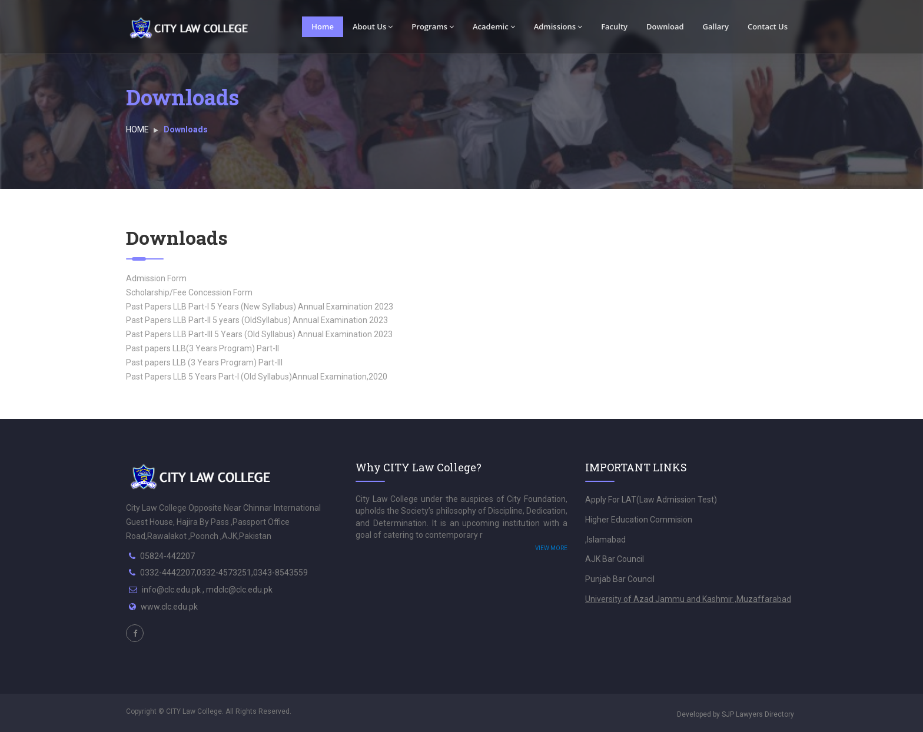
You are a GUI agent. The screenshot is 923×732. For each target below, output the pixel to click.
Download (665, 26)
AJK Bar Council (614, 559)
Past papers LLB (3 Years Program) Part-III (204, 362)
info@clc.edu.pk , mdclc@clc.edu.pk (207, 589)
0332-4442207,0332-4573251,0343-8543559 (224, 572)
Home (322, 26)
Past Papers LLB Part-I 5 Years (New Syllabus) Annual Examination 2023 (259, 306)
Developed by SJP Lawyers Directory (735, 714)
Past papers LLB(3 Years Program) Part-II (202, 348)
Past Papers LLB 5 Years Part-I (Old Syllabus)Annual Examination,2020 (256, 376)
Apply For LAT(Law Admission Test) (651, 499)
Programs (432, 26)
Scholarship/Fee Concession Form (189, 292)
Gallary (716, 26)
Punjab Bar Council (620, 579)
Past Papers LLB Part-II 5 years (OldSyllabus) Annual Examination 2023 (257, 320)
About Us (373, 26)
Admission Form (156, 278)
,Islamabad (605, 539)
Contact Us (768, 26)
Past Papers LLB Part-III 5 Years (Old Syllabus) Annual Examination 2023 (259, 334)
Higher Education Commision (638, 519)
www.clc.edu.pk (169, 606)
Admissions (558, 26)
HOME (137, 129)
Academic (494, 26)
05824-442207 (167, 556)
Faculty (614, 26)
